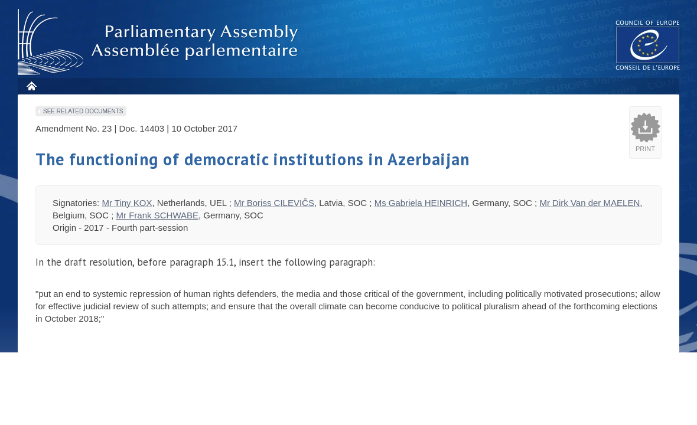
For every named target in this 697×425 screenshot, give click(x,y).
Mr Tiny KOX (127, 203)
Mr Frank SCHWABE (157, 215)
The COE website (648, 44)
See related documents (83, 111)
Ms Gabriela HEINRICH (421, 203)
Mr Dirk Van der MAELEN (589, 203)
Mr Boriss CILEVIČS (274, 203)
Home (31, 85)
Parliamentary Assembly (160, 42)
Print (645, 148)
